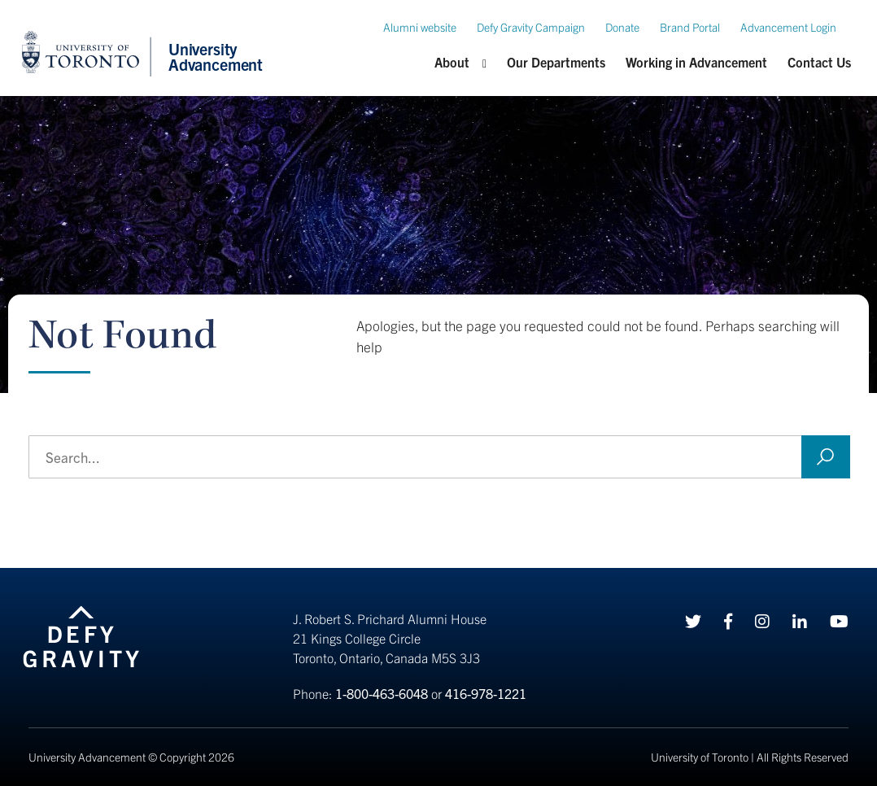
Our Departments (556, 62)
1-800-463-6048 (381, 693)
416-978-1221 (485, 693)
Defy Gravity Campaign (531, 27)
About (451, 62)
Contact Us (819, 62)
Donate (622, 27)
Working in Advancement (696, 62)
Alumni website (419, 27)
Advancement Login (788, 27)
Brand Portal (690, 27)
